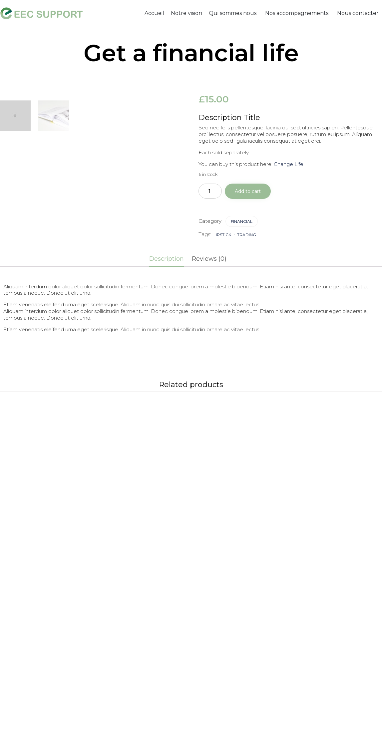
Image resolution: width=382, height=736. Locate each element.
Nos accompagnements (296, 13)
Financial (241, 221)
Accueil (154, 13)
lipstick (222, 234)
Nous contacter (358, 13)
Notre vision (186, 13)
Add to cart (248, 191)
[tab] (170, 259)
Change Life (288, 164)
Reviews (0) (209, 258)
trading (246, 234)
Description (166, 258)
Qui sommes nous (232, 13)
